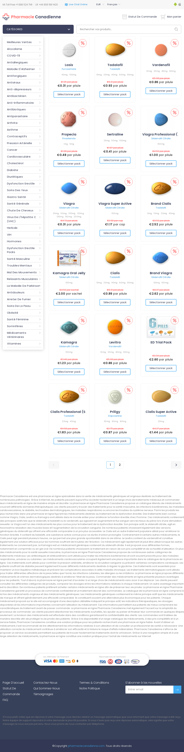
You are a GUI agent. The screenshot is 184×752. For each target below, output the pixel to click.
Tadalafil (115, 65)
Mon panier (171, 16)
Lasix (69, 65)
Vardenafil (161, 65)
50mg (114, 140)
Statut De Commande (139, 16)
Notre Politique (89, 688)
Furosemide (69, 69)
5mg (72, 143)
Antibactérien (16, 96)
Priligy (115, 411)
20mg (107, 74)
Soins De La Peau (19, 306)
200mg (77, 216)
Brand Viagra (161, 273)
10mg (99, 74)
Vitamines (14, 343)
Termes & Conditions (94, 683)
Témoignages (43, 694)
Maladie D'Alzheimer (21, 69)
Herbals (12, 228)
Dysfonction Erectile (21, 183)
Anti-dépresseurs (19, 89)
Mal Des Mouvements (22, 272)
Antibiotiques (16, 109)
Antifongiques (17, 76)
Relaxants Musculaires (22, 279)
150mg (68, 216)
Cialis (115, 273)
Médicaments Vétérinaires (16, 335)
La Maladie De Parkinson (23, 286)
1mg (66, 143)
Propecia (69, 134)
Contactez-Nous (45, 683)
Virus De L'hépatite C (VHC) (21, 219)
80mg (130, 74)
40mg (65, 74)
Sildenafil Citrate (161, 138)
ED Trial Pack (161, 342)
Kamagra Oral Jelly (69, 273)
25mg (107, 140)
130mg (60, 216)
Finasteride (68, 138)
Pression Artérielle (19, 143)
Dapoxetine (115, 416)
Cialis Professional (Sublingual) (76, 411)
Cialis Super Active (161, 411)
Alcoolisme (14, 49)
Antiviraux (13, 82)
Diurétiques (15, 177)
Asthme (12, 130)
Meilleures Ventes (19, 42)
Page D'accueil (13, 683)
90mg (123, 421)
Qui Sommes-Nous (46, 688)
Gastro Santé (16, 197)
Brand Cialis (161, 203)
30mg (107, 421)
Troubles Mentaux (19, 265)
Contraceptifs (17, 136)
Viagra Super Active (115, 203)
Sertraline (115, 134)
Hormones (14, 241)
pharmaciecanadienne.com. (86, 746)
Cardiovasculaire (19, 156)
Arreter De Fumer (19, 299)
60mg (122, 74)
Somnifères (15, 326)
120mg (80, 213)
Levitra (115, 342)
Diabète (12, 170)
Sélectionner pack (69, 94)
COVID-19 (13, 55)
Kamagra (69, 342)
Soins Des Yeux (17, 190)
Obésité (12, 313)
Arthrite (12, 123)
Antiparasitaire (17, 116)
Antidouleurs (16, 292)
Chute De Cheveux (20, 210)
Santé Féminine (18, 319)
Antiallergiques (17, 62)
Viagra (69, 203)
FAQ (5, 700)
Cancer (12, 150)
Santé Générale (18, 203)
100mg (72, 74)
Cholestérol (15, 163)
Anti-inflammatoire (20, 103)
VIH (9, 234)
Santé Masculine (18, 259)
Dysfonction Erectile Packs (21, 250)
